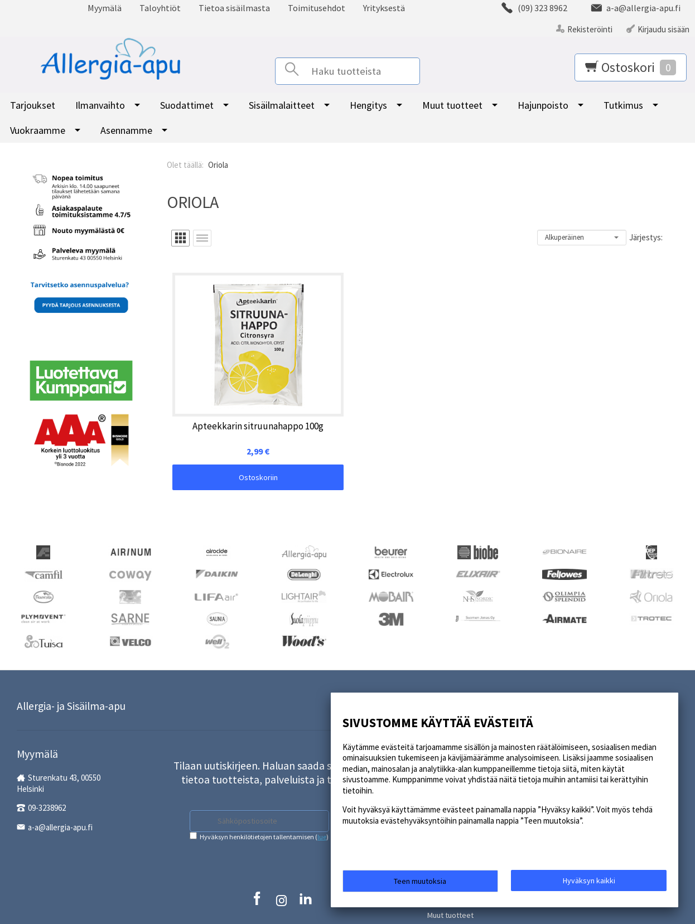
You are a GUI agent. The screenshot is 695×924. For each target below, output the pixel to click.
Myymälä (105, 7)
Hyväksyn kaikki (589, 884)
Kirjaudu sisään (663, 29)
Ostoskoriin (213, 415)
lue (321, 793)
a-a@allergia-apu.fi (60, 796)
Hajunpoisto (543, 105)
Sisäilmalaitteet (282, 105)
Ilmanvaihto (100, 105)
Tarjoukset (32, 105)
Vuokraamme (37, 130)
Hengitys (368, 105)
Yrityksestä (384, 7)
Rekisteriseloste (258, 876)
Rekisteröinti (589, 29)
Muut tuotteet (452, 105)
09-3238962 (47, 776)
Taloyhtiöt (160, 7)
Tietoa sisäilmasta (234, 7)
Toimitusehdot (316, 7)
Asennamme (126, 130)
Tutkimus (623, 105)
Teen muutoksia (420, 884)
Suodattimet (187, 105)
